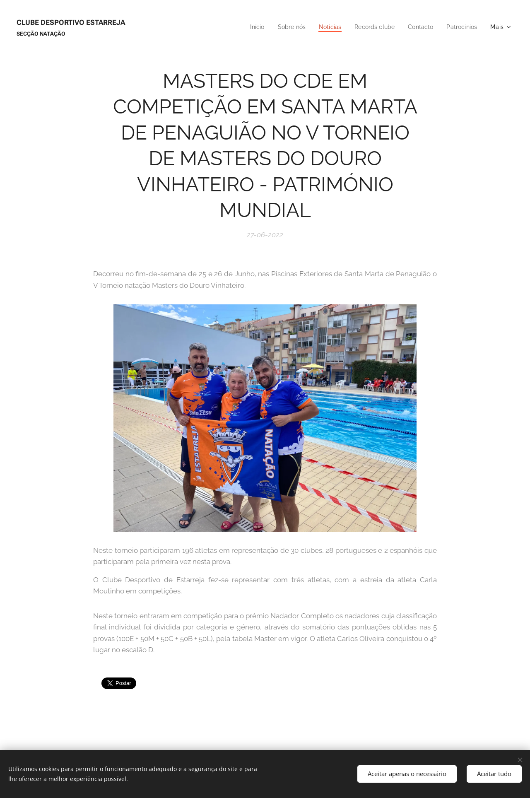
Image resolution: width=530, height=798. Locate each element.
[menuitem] (248, 27)
